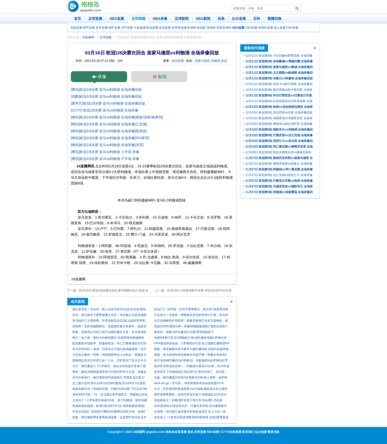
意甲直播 (102, 27)
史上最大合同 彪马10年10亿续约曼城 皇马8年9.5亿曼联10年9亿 (109, 383)
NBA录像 (160, 19)
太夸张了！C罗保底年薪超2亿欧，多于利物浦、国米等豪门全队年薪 (109, 401)
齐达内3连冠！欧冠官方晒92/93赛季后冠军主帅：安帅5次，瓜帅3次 (108, 412)
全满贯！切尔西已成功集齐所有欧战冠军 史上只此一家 (190, 411)
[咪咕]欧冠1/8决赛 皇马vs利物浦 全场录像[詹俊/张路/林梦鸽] (117, 117)
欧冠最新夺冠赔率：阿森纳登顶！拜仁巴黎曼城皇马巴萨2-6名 (109, 344)
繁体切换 (273, 432)
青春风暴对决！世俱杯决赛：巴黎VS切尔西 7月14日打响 (109, 389)
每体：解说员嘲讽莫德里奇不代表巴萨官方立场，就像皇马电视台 (109, 372)
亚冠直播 (165, 27)
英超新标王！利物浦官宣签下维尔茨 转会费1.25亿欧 (188, 400)
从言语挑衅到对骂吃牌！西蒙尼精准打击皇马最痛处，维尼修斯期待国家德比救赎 (191, 321)
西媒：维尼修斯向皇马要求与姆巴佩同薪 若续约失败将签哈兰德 (191, 349)
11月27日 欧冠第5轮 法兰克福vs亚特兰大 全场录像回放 (278, 175)
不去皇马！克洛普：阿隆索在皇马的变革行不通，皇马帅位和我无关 (191, 315)
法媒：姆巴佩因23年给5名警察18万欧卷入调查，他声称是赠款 (190, 378)
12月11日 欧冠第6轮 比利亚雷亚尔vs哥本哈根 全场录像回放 (278, 101)
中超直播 (140, 27)
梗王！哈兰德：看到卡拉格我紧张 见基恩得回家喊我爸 (108, 337)
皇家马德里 (202, 61)
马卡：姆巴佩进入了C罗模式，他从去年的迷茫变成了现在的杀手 (109, 366)
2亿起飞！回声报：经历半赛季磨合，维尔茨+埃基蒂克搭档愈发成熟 (191, 310)
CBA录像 (293, 27)
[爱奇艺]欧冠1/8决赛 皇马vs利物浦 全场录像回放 (108, 103)
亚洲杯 (211, 27)
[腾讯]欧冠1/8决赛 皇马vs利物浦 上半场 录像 (105, 152)
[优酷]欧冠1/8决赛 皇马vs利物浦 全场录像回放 (106, 96)
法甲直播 (127, 27)
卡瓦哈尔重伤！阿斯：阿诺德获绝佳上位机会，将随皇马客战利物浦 (109, 355)
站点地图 (261, 432)
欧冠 (224, 61)
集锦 (162, 76)
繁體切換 (274, 19)
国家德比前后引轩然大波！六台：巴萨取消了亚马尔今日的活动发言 (109, 361)
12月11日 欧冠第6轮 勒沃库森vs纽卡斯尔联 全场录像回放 (278, 90)
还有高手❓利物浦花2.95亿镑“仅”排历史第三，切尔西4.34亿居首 (189, 372)
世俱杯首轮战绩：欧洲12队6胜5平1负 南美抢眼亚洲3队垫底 (108, 406)
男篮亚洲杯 (223, 27)
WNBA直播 (265, 27)
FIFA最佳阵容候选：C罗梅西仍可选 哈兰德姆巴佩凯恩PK (191, 343)
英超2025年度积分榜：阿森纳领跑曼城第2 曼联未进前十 (191, 326)
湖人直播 (280, 27)
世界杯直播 (179, 27)
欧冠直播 (152, 27)
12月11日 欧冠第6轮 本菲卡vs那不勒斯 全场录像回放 (278, 84)
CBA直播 (251, 27)
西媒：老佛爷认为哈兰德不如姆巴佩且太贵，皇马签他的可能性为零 (109, 332)
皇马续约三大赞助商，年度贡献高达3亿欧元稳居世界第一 (108, 321)
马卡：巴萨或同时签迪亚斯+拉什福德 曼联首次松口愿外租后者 (191, 389)
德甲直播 (114, 27)
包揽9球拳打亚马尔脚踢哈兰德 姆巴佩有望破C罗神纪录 (190, 337)
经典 (221, 19)
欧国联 (201, 27)
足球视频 (138, 19)
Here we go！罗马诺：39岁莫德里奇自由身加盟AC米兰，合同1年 (189, 383)
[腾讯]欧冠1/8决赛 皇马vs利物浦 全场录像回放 (106, 89)
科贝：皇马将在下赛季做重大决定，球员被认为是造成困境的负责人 (109, 315)
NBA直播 (117, 19)
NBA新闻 (203, 19)
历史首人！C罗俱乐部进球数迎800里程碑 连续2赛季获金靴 (191, 418)
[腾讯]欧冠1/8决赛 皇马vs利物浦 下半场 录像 (105, 159)
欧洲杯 (191, 27)
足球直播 (95, 19)
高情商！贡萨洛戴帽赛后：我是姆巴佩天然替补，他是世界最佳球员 (109, 327)
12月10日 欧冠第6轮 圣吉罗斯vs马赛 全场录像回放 (278, 112)
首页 (77, 19)
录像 (101, 76)
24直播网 (88, 37)
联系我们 (248, 432)
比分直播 (239, 19)
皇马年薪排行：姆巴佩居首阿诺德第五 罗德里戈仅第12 (108, 377)
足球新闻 (182, 19)
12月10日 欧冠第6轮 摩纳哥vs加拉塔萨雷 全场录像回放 (278, 124)
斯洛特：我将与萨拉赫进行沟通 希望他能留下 (184, 332)
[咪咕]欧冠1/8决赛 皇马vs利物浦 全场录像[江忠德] (109, 124)
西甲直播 (89, 27)
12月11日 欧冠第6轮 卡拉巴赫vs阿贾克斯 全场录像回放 (278, 56)
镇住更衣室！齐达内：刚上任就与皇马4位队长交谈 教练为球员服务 (109, 310)
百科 (256, 19)
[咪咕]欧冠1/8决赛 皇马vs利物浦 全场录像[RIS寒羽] (110, 138)
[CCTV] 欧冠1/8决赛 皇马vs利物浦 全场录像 (104, 110)
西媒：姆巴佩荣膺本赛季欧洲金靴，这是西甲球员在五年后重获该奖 (109, 418)
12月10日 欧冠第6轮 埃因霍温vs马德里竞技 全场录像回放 (278, 118)
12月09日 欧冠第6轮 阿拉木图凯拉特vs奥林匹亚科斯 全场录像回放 (278, 153)
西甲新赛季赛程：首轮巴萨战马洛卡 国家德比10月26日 (190, 394)
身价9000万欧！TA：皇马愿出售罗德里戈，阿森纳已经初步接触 (110, 395)
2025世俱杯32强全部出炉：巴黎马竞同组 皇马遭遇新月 (190, 406)
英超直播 (76, 27)
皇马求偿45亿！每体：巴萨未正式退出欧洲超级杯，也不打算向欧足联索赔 (109, 349)
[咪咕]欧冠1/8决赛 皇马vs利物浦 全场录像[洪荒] (107, 145)
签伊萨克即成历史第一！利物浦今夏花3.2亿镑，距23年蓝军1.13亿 (192, 366)
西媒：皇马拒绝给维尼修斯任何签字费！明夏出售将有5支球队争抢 (190, 355)
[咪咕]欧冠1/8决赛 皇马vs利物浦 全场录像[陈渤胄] (109, 131)
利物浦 (215, 61)
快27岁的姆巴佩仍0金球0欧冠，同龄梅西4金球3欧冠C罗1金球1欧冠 (191, 361)
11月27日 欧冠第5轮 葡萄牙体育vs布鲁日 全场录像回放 (278, 164)
